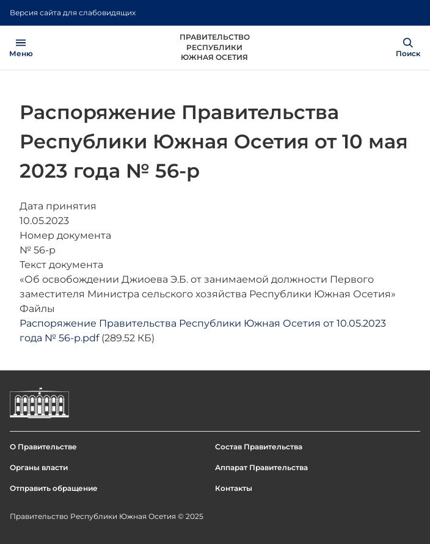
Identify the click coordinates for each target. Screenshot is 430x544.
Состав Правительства (258, 446)
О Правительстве (43, 446)
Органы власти (39, 467)
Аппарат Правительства (261, 467)
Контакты (233, 488)
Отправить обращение (54, 488)
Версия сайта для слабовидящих (73, 12)
